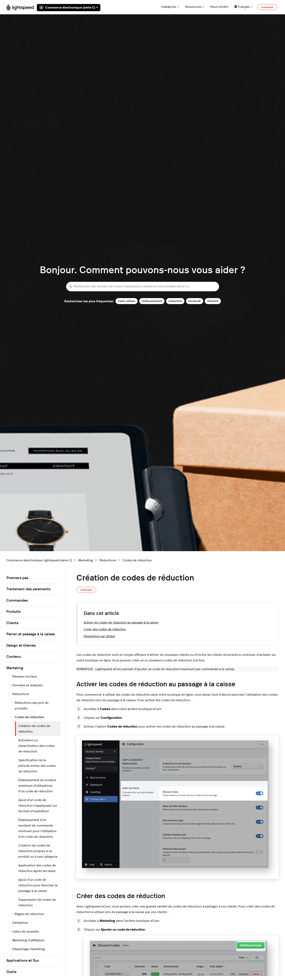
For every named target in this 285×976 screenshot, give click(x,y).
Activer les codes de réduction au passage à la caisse (121, 622)
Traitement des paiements (28, 589)
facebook (194, 300)
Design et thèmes (21, 645)
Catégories (170, 6)
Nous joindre (219, 6)
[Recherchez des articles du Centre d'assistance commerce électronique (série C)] (142, 287)
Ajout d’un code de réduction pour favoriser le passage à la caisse (38, 885)
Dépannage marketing (27, 949)
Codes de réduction (137, 560)
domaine (212, 300)
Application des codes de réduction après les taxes (37, 868)
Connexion (267, 7)
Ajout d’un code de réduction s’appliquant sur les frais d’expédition (37, 805)
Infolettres (18, 922)
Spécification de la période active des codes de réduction (37, 766)
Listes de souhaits (24, 931)
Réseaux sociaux (23, 676)
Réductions (107, 560)
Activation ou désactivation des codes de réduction (36, 746)
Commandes (17, 600)
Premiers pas (17, 578)
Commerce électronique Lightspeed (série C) (39, 560)
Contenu (13, 657)
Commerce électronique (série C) (68, 7)
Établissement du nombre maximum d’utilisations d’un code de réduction (37, 786)
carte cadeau (126, 300)
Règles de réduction (27, 914)
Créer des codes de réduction (105, 629)
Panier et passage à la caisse (30, 634)
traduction (175, 300)
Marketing (85, 560)
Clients (12, 623)
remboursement (152, 300)
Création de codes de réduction (34, 728)
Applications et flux (22, 960)
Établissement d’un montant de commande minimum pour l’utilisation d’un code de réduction (37, 828)
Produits (13, 612)
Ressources (194, 6)
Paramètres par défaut (99, 636)
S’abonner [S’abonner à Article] (86, 590)
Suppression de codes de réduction (37, 902)
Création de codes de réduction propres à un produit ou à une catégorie (38, 851)
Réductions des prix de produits (30, 705)
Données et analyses (26, 685)
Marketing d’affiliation (26, 940)
